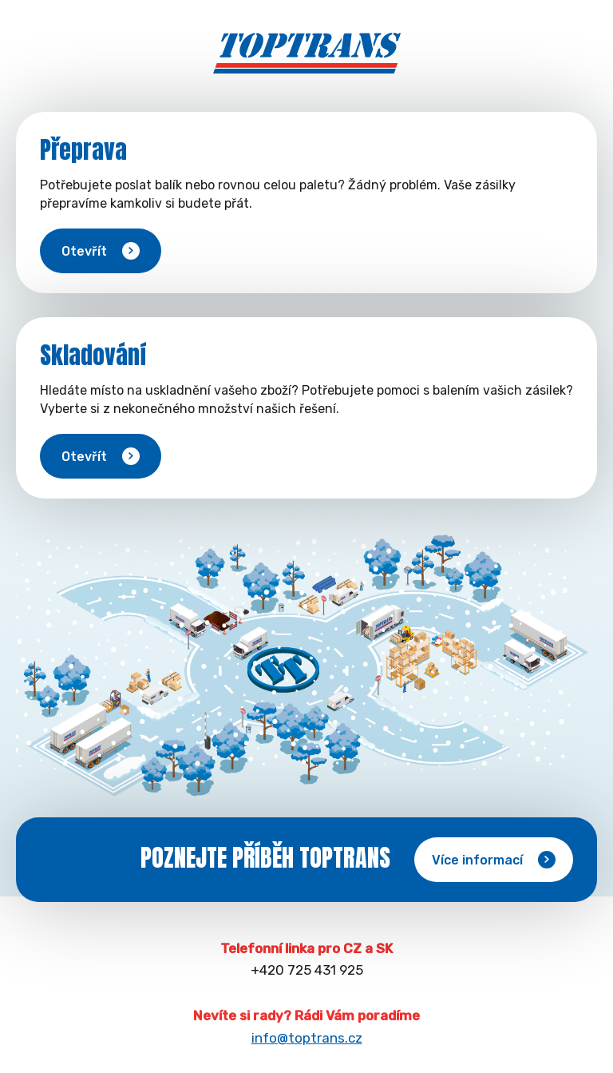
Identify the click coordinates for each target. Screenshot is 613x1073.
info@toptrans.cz (306, 1038)
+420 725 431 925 (307, 970)
